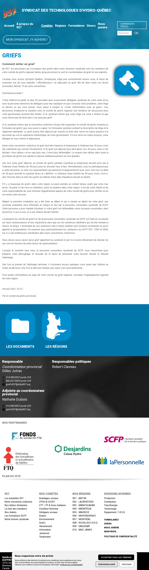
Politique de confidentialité (71, 565)
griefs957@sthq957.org (18, 384)
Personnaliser (106, 564)
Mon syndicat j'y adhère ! (26, 39)
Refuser (126, 564)
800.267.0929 (13, 380)
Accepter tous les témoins (116, 557)
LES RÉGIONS (56, 347)
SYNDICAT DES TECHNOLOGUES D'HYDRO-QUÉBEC (66, 10)
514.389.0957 (13, 377)
